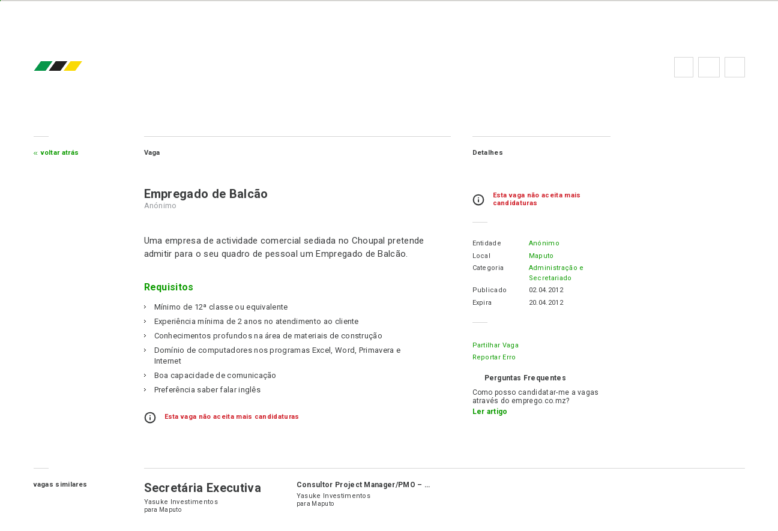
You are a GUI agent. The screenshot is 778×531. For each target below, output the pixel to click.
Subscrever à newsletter (735, 67)
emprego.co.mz (76, 67)
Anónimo (544, 243)
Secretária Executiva (202, 488)
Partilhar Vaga (495, 345)
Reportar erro (494, 357)
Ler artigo (490, 411)
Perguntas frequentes (709, 67)
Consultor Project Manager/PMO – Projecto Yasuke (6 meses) (411, 485)
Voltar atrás (60, 153)
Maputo (541, 256)
